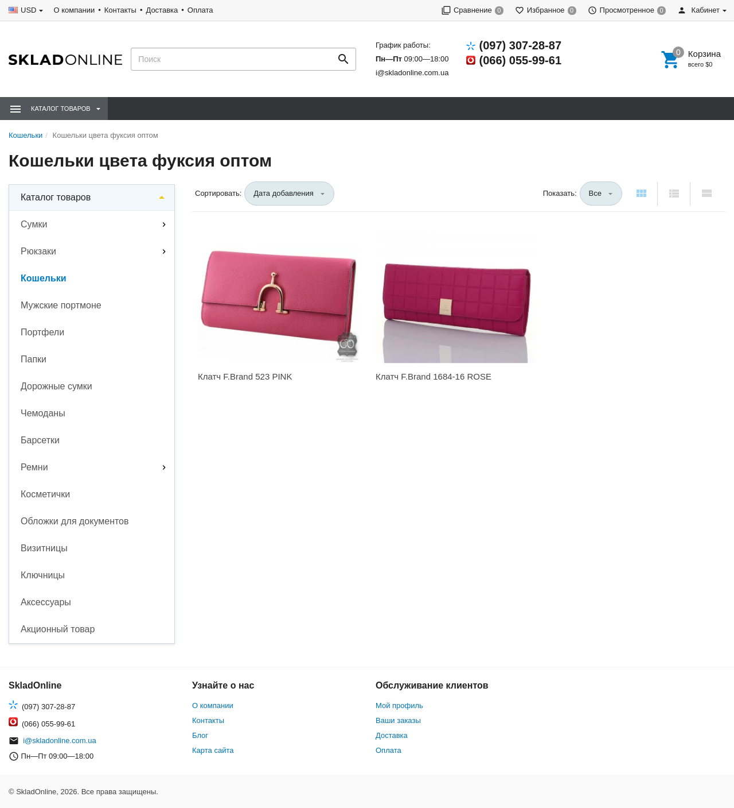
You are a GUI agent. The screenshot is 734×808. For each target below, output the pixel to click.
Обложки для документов (75, 521)
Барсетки (40, 440)
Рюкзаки (38, 251)
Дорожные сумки (56, 386)
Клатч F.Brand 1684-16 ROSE (433, 376)
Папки (33, 359)
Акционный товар (58, 629)
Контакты (120, 10)
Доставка (162, 10)
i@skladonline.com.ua (412, 72)
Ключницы (43, 575)
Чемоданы (43, 413)
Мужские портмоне (61, 305)
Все (595, 193)
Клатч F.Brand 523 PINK (245, 376)
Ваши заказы (398, 720)
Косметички (45, 494)
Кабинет (698, 10)
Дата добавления (283, 193)
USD (28, 10)
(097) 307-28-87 (520, 45)
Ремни (34, 467)
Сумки (34, 224)
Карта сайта (212, 750)
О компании (74, 10)
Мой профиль (399, 705)
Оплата (200, 10)
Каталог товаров (56, 197)
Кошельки (44, 278)
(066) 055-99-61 (520, 60)
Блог (200, 735)
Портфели (42, 332)
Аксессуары (46, 602)
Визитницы (44, 548)
